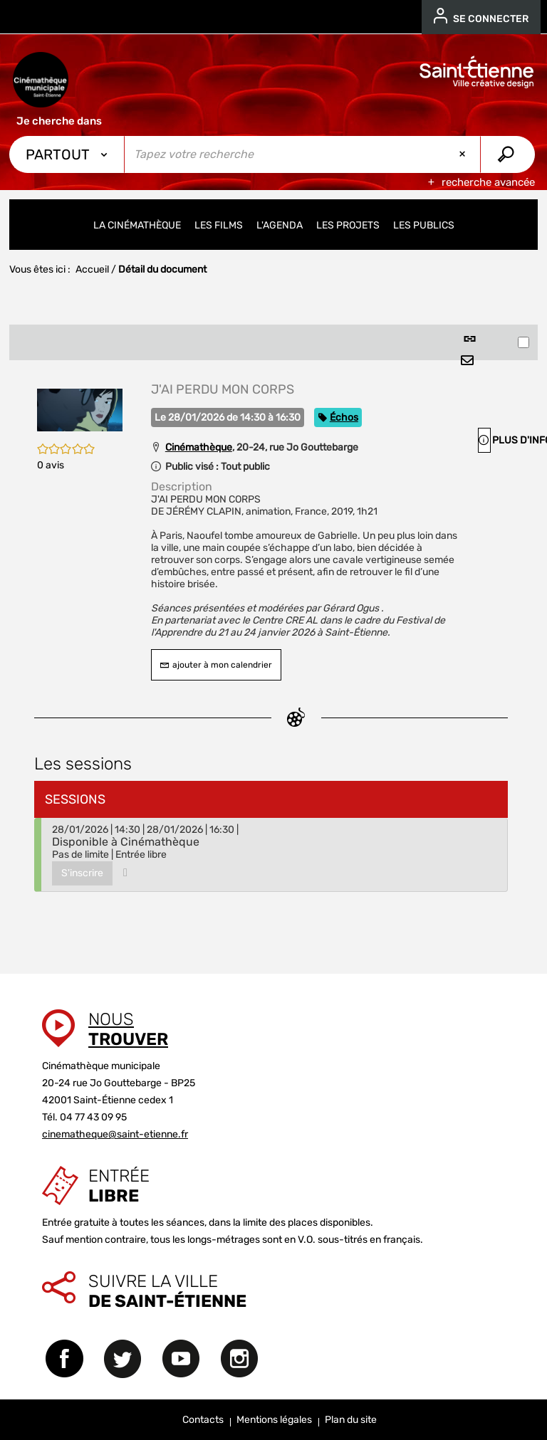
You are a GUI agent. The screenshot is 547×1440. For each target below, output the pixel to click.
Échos (344, 417)
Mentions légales (274, 1420)
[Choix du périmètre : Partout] (67, 154)
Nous (128, 1029)
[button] (80, 409)
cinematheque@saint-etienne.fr (115, 1134)
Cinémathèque (198, 447)
